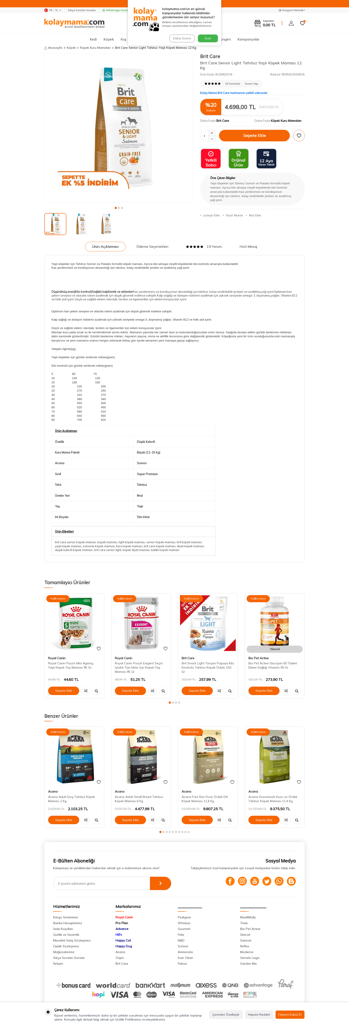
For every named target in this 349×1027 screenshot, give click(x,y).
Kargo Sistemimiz (65, 917)
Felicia (182, 964)
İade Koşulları (63, 929)
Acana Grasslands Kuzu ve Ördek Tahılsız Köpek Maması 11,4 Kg (272, 799)
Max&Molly (248, 917)
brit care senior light (107, 550)
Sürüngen (223, 39)
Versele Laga (249, 958)
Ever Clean (185, 958)
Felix (181, 935)
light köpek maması (132, 542)
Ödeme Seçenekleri (152, 246)
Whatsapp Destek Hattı (120, 10)
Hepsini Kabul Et (290, 1015)
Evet (208, 38)
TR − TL (52, 10)
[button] (116, 208)
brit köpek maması (189, 542)
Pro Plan (122, 923)
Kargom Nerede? (292, 10)
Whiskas (184, 923)
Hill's (119, 935)
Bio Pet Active (258, 658)
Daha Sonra (182, 38)
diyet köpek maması (190, 546)
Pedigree (184, 917)
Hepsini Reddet (259, 1015)
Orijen (120, 958)
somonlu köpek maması (99, 546)
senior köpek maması (160, 542)
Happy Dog (124, 946)
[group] (119, 127)
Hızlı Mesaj (248, 246)
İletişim (58, 964)
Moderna (246, 952)
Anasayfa (53, 48)
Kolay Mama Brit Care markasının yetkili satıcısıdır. (234, 93)
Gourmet (184, 929)
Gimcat (245, 935)
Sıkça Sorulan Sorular (82, 10)
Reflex (244, 946)
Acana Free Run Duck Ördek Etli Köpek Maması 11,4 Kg (205, 799)
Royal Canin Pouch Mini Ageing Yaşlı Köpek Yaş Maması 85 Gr (70, 665)
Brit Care (210, 56)
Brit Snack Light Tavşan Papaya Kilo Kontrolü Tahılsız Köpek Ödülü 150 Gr (208, 667)
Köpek (108, 39)
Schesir (183, 946)
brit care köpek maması (160, 546)
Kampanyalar (248, 39)
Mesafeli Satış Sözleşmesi (72, 940)
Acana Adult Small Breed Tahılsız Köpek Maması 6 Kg (139, 799)
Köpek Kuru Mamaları (95, 48)
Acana (53, 791)
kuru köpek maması (129, 546)
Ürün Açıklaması (105, 246)
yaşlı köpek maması (68, 546)
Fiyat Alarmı (233, 215)
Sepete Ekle (254, 135)
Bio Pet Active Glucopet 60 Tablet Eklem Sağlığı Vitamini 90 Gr (272, 665)
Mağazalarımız (64, 952)
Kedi (93, 39)
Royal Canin (56, 658)
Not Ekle (253, 215)
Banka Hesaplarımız (67, 923)
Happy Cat (123, 940)
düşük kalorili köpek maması (74, 550)
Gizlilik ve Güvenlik (66, 935)
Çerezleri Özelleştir (225, 1015)
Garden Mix (248, 964)
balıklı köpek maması (165, 550)
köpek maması (107, 542)
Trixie (244, 923)
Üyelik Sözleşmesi (66, 946)
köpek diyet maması (136, 550)
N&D (181, 940)
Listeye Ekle (210, 215)
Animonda (185, 952)
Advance (122, 929)
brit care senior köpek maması (75, 542)
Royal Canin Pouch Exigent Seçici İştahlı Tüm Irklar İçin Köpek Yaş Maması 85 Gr (139, 667)
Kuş (123, 39)
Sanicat (245, 940)
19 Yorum (204, 246)
